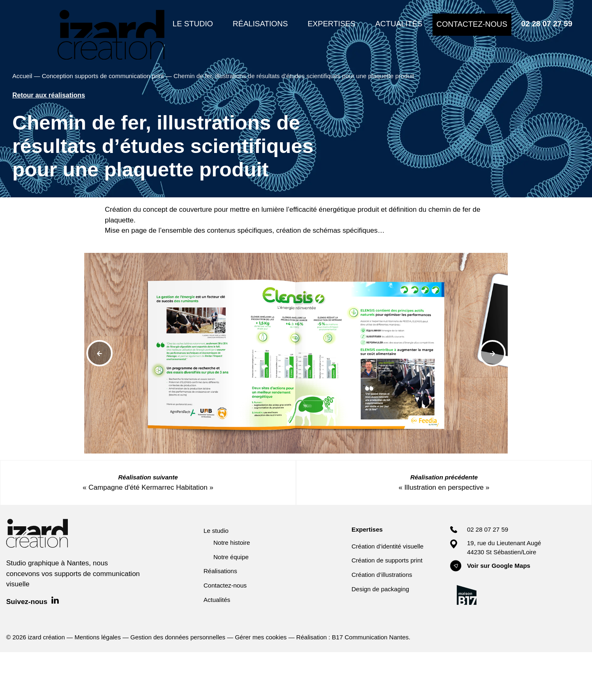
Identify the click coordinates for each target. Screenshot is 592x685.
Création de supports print (387, 560)
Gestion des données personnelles (177, 637)
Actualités (217, 599)
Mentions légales (97, 637)
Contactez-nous (225, 585)
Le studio (216, 530)
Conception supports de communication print (103, 75)
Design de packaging (380, 588)
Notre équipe (231, 556)
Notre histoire (231, 542)
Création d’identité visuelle (387, 546)
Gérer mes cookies (261, 637)
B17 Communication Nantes (370, 637)
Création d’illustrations (382, 574)
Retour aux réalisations (48, 95)
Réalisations (220, 570)
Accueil (22, 75)
